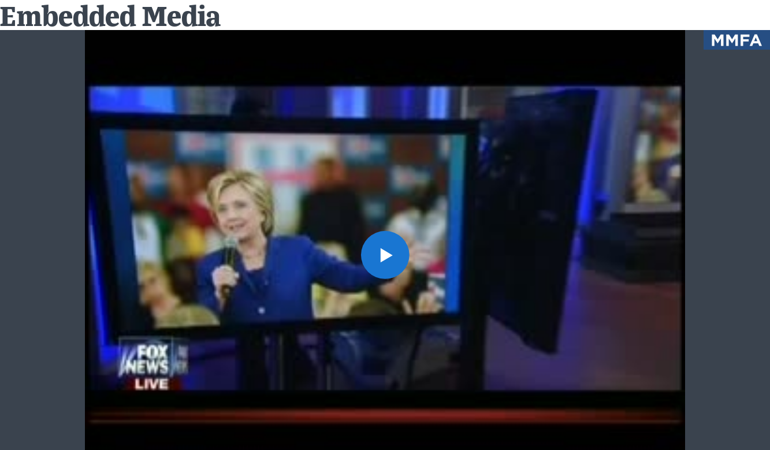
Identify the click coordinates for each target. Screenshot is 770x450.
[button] (385, 255)
